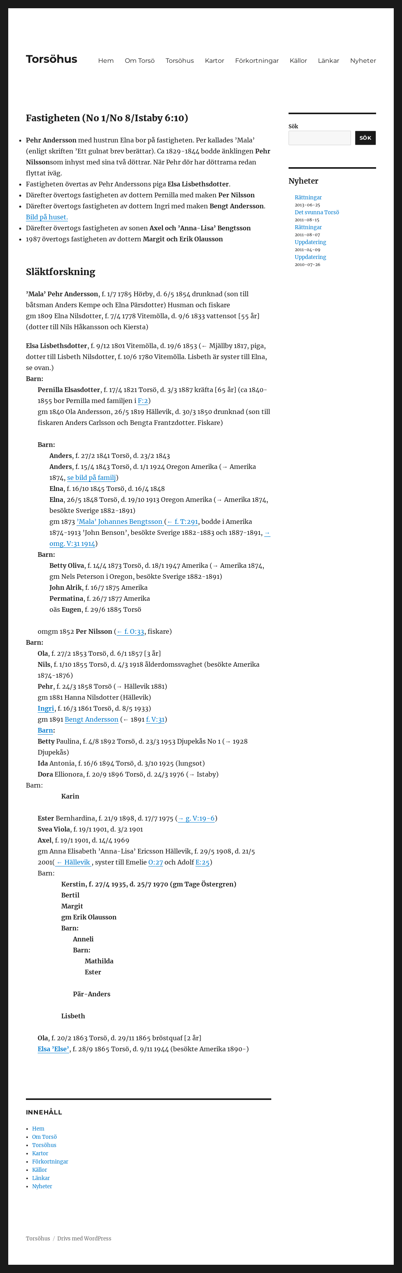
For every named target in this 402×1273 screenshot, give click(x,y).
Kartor (214, 60)
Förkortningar (257, 60)
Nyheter (363, 60)
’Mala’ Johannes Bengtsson (120, 521)
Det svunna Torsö (317, 212)
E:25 (203, 862)
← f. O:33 (130, 631)
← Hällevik (73, 862)
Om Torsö (140, 60)
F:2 (143, 401)
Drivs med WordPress (84, 1238)
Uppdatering (310, 242)
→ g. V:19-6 (196, 818)
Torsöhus (51, 59)
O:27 (155, 862)
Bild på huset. (47, 217)
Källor (298, 60)
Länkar (328, 60)
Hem (106, 60)
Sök (293, 126)
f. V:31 (155, 719)
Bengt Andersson (92, 719)
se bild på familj (91, 477)
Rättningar (308, 197)
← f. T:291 (182, 521)
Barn (45, 730)
